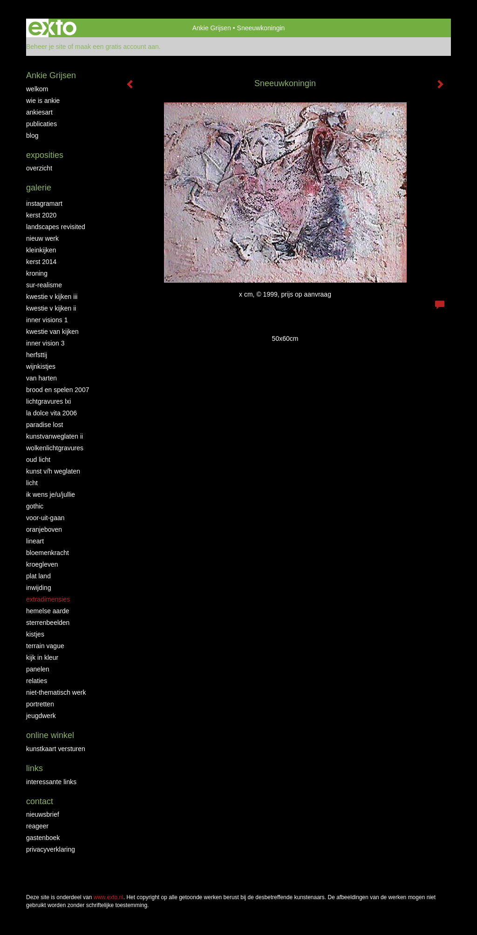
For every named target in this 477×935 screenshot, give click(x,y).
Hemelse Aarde (47, 611)
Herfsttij (36, 355)
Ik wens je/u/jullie (50, 494)
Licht (32, 483)
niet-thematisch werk (56, 692)
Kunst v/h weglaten (53, 471)
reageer (37, 826)
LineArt (35, 541)
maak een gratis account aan (117, 46)
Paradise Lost (44, 424)
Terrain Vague (45, 646)
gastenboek (43, 837)
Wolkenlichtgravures (54, 448)
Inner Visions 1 (47, 320)
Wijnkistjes (40, 366)
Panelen (37, 669)
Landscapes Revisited (55, 226)
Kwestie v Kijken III (51, 296)
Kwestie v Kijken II (51, 308)
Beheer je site (46, 46)
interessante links (51, 782)
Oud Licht (38, 459)
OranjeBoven (44, 529)
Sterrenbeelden (47, 622)
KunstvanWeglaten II (54, 436)
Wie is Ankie (43, 100)
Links (34, 768)
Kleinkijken (41, 250)
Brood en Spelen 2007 (57, 389)
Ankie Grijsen (211, 28)
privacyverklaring (50, 849)
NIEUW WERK (42, 238)
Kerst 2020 (41, 215)
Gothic (34, 506)
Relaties (36, 680)
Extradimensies (48, 599)
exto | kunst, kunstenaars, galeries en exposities (52, 28)
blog (32, 135)
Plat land (38, 576)
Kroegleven (42, 564)
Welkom (37, 89)
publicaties (41, 124)
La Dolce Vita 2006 (51, 413)
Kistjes (35, 634)
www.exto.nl (108, 897)
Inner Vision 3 (45, 343)
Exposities (44, 155)
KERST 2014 (41, 261)
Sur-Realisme (44, 285)
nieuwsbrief (42, 814)
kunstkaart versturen (55, 748)
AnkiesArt (39, 112)
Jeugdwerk (41, 715)
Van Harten (41, 378)
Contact (39, 801)
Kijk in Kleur (42, 657)
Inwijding (38, 587)
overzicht (39, 168)
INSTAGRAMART (44, 203)
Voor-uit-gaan (45, 518)
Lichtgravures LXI (48, 401)
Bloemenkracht (47, 552)
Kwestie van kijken (52, 331)
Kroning (37, 273)
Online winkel (50, 735)
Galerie (38, 187)
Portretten (40, 704)
